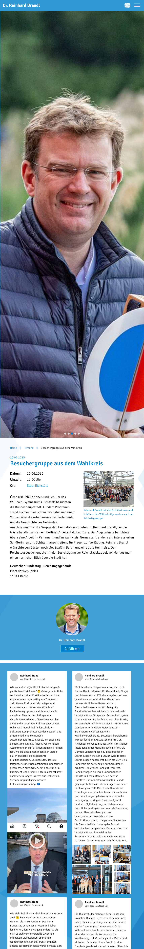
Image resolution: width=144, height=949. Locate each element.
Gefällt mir (72, 649)
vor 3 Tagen (25, 905)
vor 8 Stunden (27, 679)
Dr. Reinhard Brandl (72, 640)
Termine (28, 448)
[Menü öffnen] (137, 5)
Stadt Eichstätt (37, 485)
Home (13, 448)
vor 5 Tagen (90, 906)
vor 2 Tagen (90, 679)
